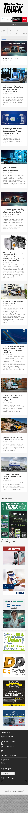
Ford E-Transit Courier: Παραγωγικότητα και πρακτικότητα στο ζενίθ (11, 169)
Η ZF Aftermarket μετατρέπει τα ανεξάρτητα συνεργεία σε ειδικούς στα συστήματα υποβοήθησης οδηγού (13, 88)
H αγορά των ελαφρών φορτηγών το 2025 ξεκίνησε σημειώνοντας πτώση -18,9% (13, 437)
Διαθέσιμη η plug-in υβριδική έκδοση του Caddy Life (13, 302)
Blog (13, 806)
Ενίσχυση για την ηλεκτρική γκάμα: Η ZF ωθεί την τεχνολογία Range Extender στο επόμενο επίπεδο (12, 130)
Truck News (3, 765)
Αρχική (9, 806)
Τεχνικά (2, 762)
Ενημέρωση (3, 761)
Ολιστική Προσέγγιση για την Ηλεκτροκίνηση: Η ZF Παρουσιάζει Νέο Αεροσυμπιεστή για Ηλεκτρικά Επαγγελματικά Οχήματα (13, 256)
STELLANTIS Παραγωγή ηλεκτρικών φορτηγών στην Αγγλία (12, 476)
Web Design (16, 810)
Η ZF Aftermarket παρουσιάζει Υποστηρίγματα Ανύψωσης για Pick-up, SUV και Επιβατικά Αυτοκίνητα (13, 349)
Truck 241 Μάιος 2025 (10, 58)
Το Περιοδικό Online (5, 539)
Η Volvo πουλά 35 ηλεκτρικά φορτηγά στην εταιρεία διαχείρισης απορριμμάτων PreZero (12, 398)
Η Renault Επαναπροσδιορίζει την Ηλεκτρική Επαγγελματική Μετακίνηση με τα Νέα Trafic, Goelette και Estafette (13, 211)
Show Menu (14, 24)
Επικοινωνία (18, 806)
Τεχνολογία (3, 763)
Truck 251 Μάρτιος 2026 (8, 542)
